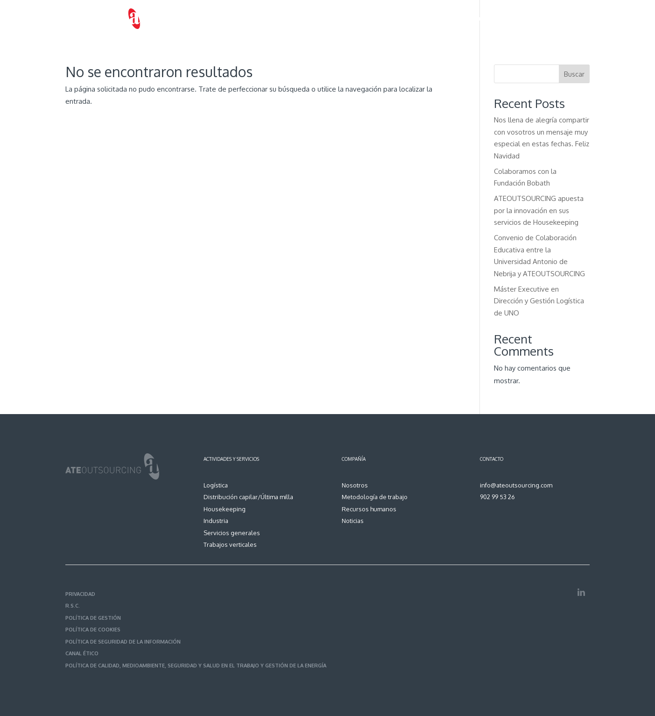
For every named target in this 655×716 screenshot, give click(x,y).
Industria (216, 520)
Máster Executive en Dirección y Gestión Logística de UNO (539, 301)
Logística (216, 485)
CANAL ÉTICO (82, 653)
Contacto (577, 18)
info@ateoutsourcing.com (516, 485)
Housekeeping (225, 509)
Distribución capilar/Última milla (248, 497)
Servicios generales (232, 533)
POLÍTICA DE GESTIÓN (93, 618)
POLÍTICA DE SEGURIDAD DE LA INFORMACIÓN (123, 641)
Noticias (541, 18)
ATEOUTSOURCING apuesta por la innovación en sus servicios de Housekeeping (539, 210)
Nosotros (314, 18)
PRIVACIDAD (80, 594)
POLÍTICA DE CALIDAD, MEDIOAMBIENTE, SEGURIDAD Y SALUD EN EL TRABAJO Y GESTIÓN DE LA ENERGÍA (195, 665)
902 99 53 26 (497, 497)
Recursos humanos (491, 18)
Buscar (574, 74)
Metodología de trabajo (419, 18)
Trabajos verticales (230, 544)
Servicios (351, 18)
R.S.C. (72, 605)
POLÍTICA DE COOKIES (92, 629)
